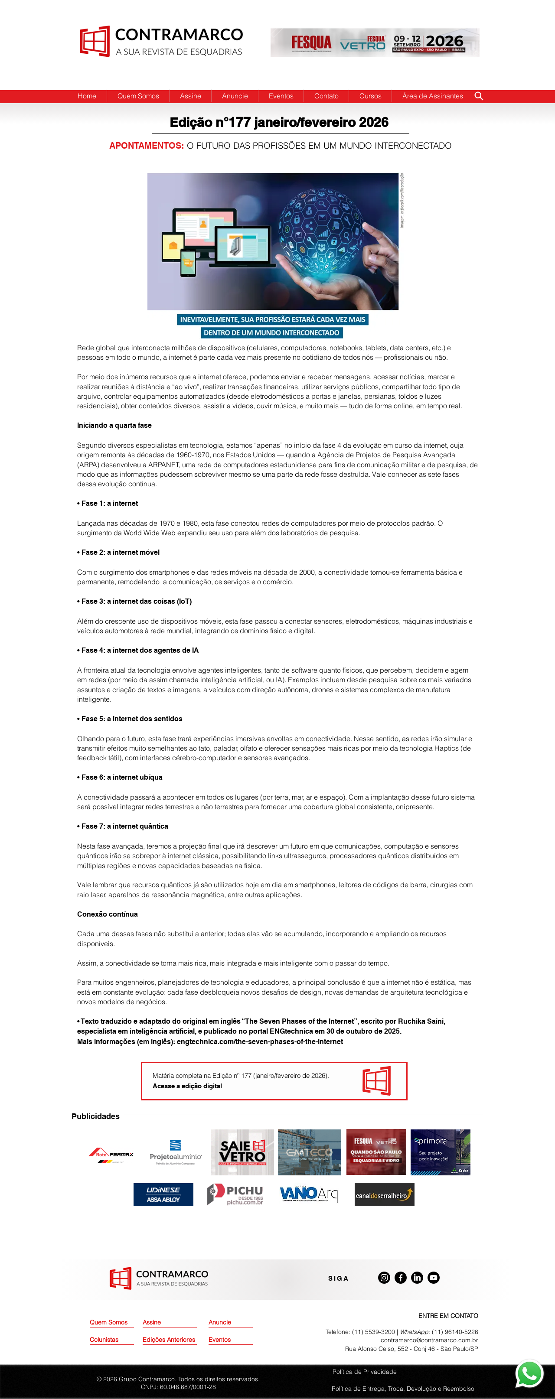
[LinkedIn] (417, 1278)
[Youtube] (434, 1278)
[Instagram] (384, 1278)
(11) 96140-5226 (455, 1332)
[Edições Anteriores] (170, 1340)
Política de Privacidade (365, 1372)
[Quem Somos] (120, 1322)
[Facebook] (401, 1278)
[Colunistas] (112, 1340)
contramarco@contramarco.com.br (429, 1340)
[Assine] (165, 1322)
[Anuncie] (231, 1322)
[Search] (478, 95)
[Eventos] (231, 1340)
